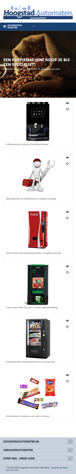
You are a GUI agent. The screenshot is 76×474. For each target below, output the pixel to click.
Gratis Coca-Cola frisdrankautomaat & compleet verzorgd (33, 253)
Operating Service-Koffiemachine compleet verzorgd (31, 198)
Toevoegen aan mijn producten (67, 109)
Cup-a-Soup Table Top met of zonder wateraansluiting (31, 307)
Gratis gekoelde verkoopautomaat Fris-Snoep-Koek (30, 362)
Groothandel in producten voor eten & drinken (28, 416)
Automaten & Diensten (14, 26)
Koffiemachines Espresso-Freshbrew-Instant (27, 144)
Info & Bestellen (67, 103)
